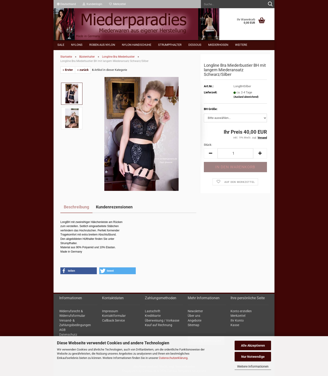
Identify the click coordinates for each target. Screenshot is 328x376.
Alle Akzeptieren (253, 345)
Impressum (110, 311)
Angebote (194, 320)
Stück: (208, 144)
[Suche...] (270, 4)
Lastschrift (152, 311)
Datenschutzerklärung (173, 358)
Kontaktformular (114, 315)
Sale (60, 44)
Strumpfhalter (170, 44)
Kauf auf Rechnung (158, 325)
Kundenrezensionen (114, 207)
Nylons (76, 44)
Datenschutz (68, 334)
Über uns (194, 315)
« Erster (68, 70)
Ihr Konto (237, 320)
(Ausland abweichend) (246, 96)
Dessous (194, 44)
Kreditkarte (153, 315)
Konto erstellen (241, 311)
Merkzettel (117, 4)
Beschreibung (76, 207)
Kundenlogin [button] (92, 4)
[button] (66, 4)
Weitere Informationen (253, 366)
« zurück (83, 70)
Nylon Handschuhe (136, 44)
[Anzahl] (235, 153)
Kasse (235, 325)
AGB (62, 330)
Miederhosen (218, 44)
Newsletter (195, 311)
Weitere (241, 44)
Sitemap (193, 325)
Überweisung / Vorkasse (162, 320)
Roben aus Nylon (102, 44)
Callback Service (113, 320)
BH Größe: (211, 109)
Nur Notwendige (253, 356)
